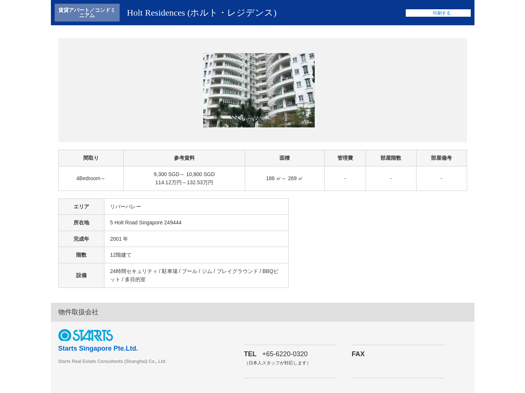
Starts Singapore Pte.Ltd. (98, 348)
